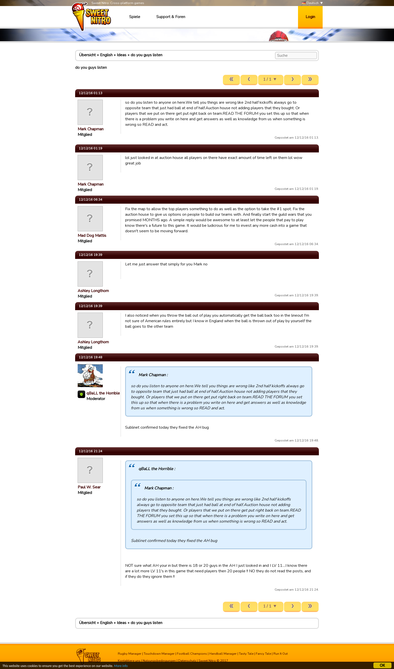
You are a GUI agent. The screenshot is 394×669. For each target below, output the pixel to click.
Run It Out (280, 653)
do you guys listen (146, 55)
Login (310, 17)
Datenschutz (187, 660)
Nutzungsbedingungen (159, 660)
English (106, 55)
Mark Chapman (91, 129)
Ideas (121, 55)
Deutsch (310, 3)
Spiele (134, 17)
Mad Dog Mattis (92, 235)
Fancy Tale (263, 653)
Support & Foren (170, 17)
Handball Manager (223, 653)
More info (121, 666)
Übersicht (87, 55)
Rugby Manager (129, 653)
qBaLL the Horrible (103, 393)
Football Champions (192, 653)
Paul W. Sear (89, 487)
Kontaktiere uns (129, 660)
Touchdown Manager (159, 653)
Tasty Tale (246, 653)
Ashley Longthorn (93, 291)
